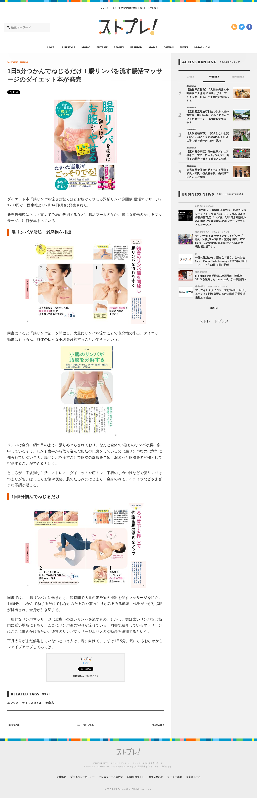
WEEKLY (214, 76)
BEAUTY (119, 47)
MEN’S (184, 47)
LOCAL (51, 47)
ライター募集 (182, 776)
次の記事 (157, 724)
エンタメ (12, 702)
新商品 (49, 702)
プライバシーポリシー (75, 776)
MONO (86, 47)
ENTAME (102, 47)
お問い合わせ (160, 776)
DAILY (190, 76)
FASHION (136, 47)
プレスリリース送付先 (108, 776)
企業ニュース (204, 776)
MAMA (153, 47)
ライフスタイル (32, 702)
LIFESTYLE (68, 47)
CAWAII (169, 47)
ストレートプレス (214, 315)
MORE (214, 302)
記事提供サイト (137, 776)
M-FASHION (202, 47)
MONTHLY (238, 76)
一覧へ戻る (86, 724)
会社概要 (50, 776)
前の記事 (14, 724)
